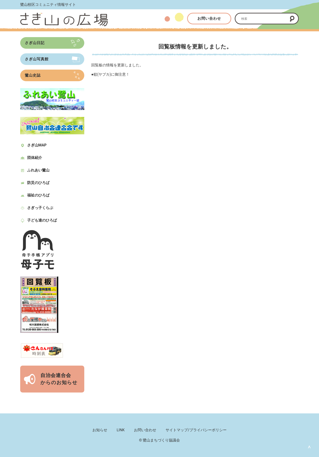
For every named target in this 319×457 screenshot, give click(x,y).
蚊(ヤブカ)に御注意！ (112, 74)
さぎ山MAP (36, 145)
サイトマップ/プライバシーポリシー (196, 430)
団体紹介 (34, 157)
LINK (120, 430)
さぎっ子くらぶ (40, 208)
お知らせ (99, 430)
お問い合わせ (209, 18)
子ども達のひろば (42, 220)
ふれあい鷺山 (38, 170)
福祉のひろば (38, 195)
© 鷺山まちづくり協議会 (159, 440)
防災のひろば (38, 182)
